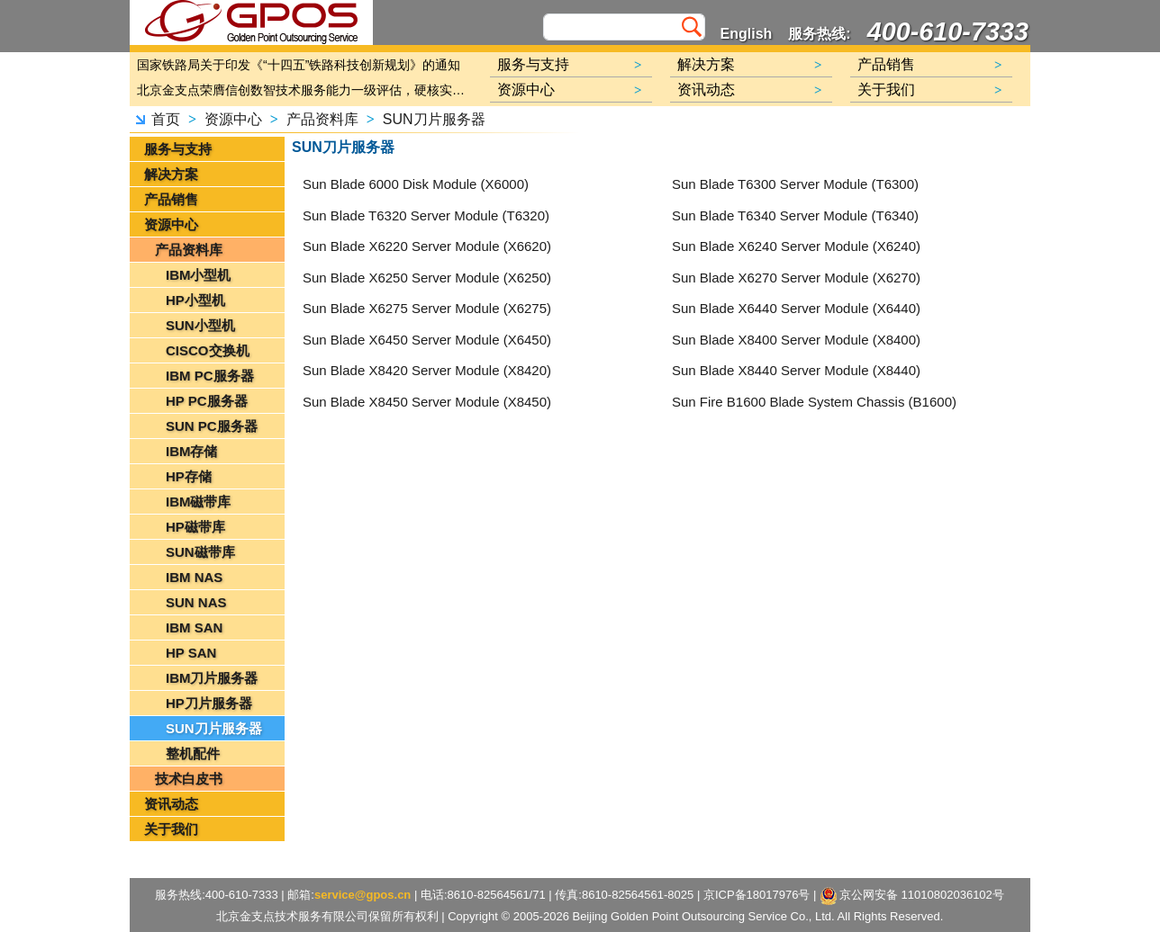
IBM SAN (194, 627)
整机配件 (193, 753)
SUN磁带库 (200, 552)
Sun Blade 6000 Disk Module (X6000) (416, 184)
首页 (165, 119)
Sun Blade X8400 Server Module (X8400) (796, 339)
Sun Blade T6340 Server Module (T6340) (795, 215)
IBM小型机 (198, 274)
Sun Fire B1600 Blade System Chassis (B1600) (814, 401)
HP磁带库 (195, 526)
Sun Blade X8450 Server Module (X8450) (427, 401)
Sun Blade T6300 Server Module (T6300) (795, 184)
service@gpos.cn (362, 895)
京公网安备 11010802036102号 (912, 896)
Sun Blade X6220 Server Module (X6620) (427, 246)
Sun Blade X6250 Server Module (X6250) (427, 277)
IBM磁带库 (198, 501)
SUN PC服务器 (212, 426)
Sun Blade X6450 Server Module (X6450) (427, 339)
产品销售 (171, 199)
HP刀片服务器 (209, 703)
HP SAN (191, 652)
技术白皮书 (188, 778)
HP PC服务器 (207, 400)
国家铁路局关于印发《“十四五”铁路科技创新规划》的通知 (298, 65)
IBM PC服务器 (210, 375)
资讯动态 (171, 803)
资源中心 (233, 119)
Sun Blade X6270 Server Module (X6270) (796, 277)
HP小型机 (195, 300)
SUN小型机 (200, 325)
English (746, 33)
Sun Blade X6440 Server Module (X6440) (796, 308)
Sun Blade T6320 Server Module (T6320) (426, 215)
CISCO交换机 (207, 350)
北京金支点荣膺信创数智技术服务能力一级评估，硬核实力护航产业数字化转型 (305, 90)
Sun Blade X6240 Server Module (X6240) (796, 246)
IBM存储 (192, 451)
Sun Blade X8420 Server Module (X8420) (427, 370)
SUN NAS (196, 602)
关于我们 (171, 829)
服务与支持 (178, 149)
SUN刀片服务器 (434, 119)
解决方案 (171, 174)
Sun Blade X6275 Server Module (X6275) (427, 308)
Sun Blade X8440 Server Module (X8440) (796, 370)
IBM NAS (194, 577)
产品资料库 (322, 119)
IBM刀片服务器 (212, 678)
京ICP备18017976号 (757, 895)
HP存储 (189, 476)
